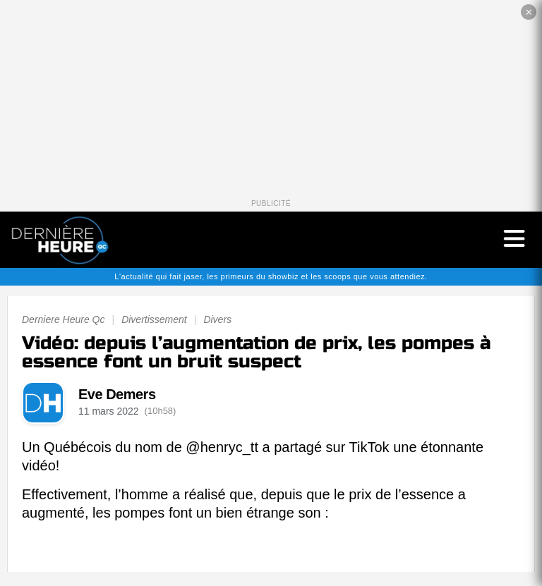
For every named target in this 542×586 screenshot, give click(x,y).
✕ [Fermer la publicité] (529, 12)
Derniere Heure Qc (63, 319)
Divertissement (154, 319)
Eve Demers (117, 394)
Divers (217, 319)
